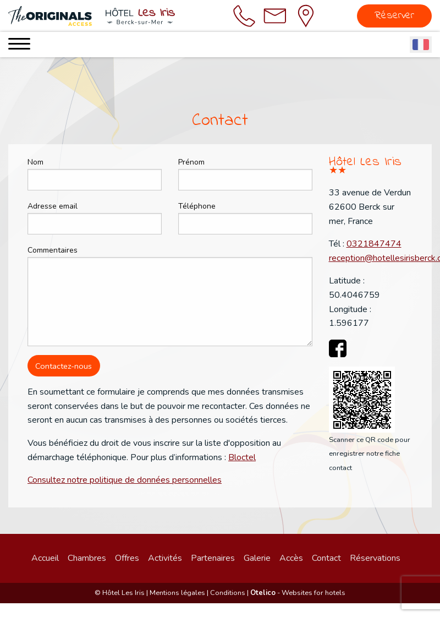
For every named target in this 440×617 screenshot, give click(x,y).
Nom (35, 162)
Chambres (87, 558)
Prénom (191, 162)
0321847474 (374, 244)
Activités (165, 558)
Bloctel (242, 457)
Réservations (375, 558)
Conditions (227, 593)
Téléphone (197, 206)
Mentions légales (177, 593)
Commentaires (53, 250)
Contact (326, 558)
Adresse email (53, 206)
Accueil (45, 558)
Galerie (257, 558)
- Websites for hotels (297, 593)
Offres (127, 558)
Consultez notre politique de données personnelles (125, 480)
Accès (291, 558)
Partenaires (213, 558)
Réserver (394, 15)
